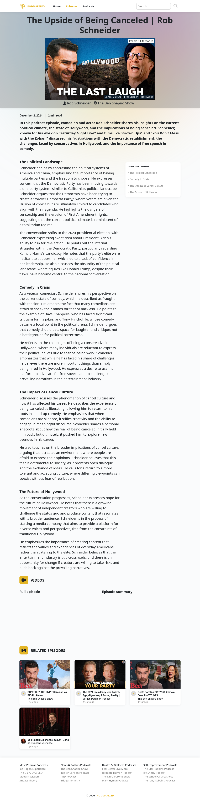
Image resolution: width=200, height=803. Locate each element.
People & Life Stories (141, 41)
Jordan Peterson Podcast (97, 698)
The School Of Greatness (158, 776)
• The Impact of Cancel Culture (146, 185)
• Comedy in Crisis (138, 179)
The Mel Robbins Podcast (158, 768)
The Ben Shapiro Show (114, 103)
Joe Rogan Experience (40, 743)
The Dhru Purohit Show (116, 776)
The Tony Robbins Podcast (159, 780)
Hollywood (147, 96)
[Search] (175, 6)
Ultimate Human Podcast (117, 772)
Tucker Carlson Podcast (75, 772)
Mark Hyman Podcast (115, 780)
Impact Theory (28, 780)
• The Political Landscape (142, 172)
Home (56, 6)
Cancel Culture (112, 96)
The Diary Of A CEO (31, 772)
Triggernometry (70, 780)
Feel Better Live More (115, 768)
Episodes (71, 6)
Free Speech (131, 96)
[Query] (153, 6)
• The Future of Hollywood (143, 192)
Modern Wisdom (29, 776)
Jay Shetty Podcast (154, 772)
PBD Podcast (68, 776)
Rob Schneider (79, 103)
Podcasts (88, 6)
